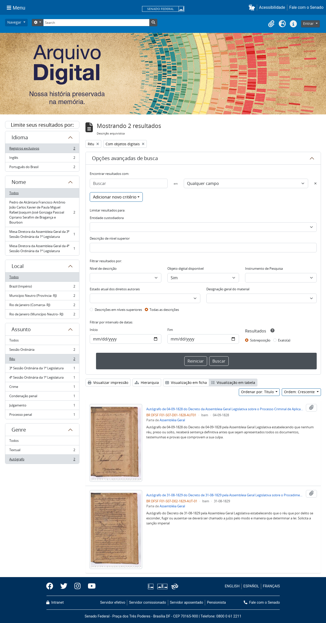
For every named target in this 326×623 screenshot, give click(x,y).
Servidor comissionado (147, 602)
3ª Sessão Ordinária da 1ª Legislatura (42, 369)
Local (18, 266)
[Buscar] (129, 183)
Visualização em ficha (186, 382)
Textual (42, 451)
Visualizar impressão (108, 382)
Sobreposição (260, 340)
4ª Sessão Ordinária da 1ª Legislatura (42, 378)
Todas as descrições (164, 309)
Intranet (55, 602)
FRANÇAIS (271, 586)
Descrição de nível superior (110, 238)
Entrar (309, 23)
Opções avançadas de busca (125, 158)
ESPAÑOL (251, 586)
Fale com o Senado (306, 7)
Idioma (20, 137)
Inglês (42, 158)
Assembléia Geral (172, 420)
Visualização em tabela (233, 382)
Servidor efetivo (112, 602)
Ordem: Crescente (300, 391)
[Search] (96, 22)
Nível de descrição (103, 268)
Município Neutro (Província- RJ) (42, 296)
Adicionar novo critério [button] (114, 197)
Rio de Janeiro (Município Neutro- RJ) (42, 315)
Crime (42, 387)
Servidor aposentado (186, 602)
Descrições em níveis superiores (118, 309)
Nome (19, 182)
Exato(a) (284, 340)
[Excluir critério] (315, 183)
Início (94, 329)
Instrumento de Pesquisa (264, 268)
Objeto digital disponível (185, 268)
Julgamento (42, 406)
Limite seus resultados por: (42, 124)
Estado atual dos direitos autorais (115, 289)
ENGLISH (232, 586)
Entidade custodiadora (107, 218)
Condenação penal (42, 397)
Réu (42, 360)
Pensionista (216, 602)
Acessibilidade (272, 7)
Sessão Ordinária (42, 350)
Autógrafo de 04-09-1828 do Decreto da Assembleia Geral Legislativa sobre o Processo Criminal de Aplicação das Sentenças (225, 409)
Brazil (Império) (42, 287)
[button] (253, 7)
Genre (19, 429)
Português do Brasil (42, 167)
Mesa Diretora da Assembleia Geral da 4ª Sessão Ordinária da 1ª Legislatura (42, 248)
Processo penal (42, 415)
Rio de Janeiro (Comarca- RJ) (42, 306)
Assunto (21, 329)
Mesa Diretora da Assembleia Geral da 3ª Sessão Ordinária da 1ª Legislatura (42, 234)
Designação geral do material (227, 289)
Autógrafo (42, 460)
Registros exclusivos (42, 149)
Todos (14, 193)
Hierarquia (147, 382)
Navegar (14, 22)
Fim (170, 329)
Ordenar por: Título (258, 391)
